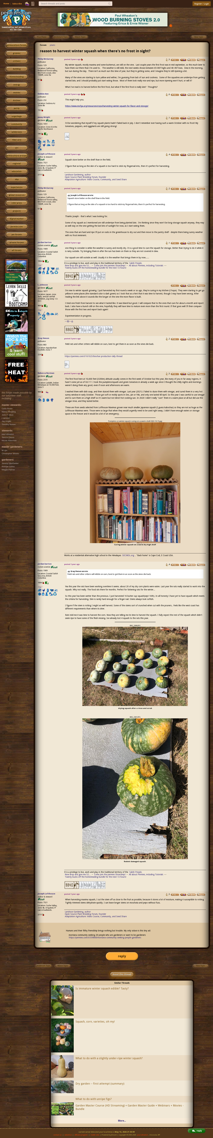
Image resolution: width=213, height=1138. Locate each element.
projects (17, 211)
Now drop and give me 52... (78, 265)
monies (16, 93)
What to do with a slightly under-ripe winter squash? (109, 1058)
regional (17, 164)
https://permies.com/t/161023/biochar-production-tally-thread (93, 356)
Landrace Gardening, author (78, 174)
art (16, 148)
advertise (68, 1135)
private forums (17, 243)
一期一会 (69, 321)
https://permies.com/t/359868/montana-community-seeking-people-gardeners (105, 937)
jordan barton (45, 242)
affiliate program (81, 1135)
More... (122, 1120)
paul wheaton (142, 1135)
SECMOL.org (128, 555)
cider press (16, 203)
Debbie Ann (43, 94)
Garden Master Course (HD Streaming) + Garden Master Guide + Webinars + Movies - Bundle (130, 1107)
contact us (57, 1135)
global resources (17, 195)
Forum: (43, 45)
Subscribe (17, 4)
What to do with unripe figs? (94, 1099)
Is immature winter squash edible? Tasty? (102, 988)
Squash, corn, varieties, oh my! (95, 1021)
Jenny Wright (44, 117)
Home (6, 3)
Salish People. (135, 263)
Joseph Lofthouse (46, 154)
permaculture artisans (16, 156)
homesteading (17, 77)
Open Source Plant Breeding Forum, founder (85, 177)
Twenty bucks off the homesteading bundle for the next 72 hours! (95, 268)
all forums (17, 250)
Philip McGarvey (45, 59)
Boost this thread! (122, 974)
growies (16, 53)
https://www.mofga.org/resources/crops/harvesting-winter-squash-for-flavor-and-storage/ (106, 106)
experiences (16, 187)
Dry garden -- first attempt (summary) (100, 1083)
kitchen (16, 100)
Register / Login (201, 4)
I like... (40, 138)
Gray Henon (43, 338)
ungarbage (17, 116)
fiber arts (16, 140)
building (17, 69)
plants (52, 45)
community (16, 124)
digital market (17, 219)
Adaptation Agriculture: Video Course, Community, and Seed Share (96, 179)
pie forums (17, 235)
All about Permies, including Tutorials (146, 265)
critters (16, 61)
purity (16, 108)
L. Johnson (43, 285)
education (17, 171)
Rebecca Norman (46, 373)
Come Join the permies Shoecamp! (109, 265)
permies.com (17, 227)
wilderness (17, 132)
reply (122, 956)
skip (17, 179)
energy (16, 85)
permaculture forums (16, 45)
